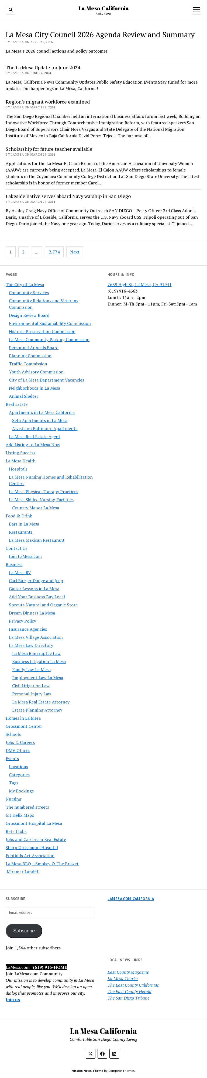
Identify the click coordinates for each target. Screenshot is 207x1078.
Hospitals (18, 469)
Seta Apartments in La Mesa (39, 420)
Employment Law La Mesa (37, 678)
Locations (18, 767)
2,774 (54, 252)
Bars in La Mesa (24, 524)
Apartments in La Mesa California (42, 412)
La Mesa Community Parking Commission (49, 339)
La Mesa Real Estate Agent (34, 437)
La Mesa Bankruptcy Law (36, 653)
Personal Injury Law (31, 694)
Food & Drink (19, 516)
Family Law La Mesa (31, 669)
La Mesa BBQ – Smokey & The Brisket (42, 864)
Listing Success (20, 453)
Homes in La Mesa (23, 718)
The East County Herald (129, 991)
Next (75, 252)
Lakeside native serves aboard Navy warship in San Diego (68, 196)
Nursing (13, 799)
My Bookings (21, 791)
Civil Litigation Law (31, 686)
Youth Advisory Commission (36, 372)
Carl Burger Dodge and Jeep (36, 580)
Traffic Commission (28, 364)
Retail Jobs (16, 831)
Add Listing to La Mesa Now (33, 445)
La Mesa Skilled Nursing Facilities (41, 500)
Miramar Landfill (23, 872)
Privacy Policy (22, 621)
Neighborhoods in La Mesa (34, 388)
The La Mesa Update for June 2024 (43, 67)
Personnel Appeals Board (33, 348)
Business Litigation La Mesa (39, 661)
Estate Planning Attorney (37, 710)
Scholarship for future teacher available (49, 149)
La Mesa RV (20, 572)
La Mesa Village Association (36, 637)
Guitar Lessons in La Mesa (34, 589)
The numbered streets (27, 807)
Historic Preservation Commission (42, 331)
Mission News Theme (87, 1071)
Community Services (29, 293)
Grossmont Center (24, 726)
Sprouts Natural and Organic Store (43, 605)
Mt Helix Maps (20, 815)
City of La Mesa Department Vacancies (46, 380)
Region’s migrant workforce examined (48, 101)
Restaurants (21, 532)
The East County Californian (134, 985)
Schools (13, 734)
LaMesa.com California (131, 898)
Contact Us (16, 548)
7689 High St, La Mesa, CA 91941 (140, 284)
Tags (13, 783)
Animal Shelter (23, 396)
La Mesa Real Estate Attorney (41, 702)
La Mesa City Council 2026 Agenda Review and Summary (100, 34)
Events (12, 758)
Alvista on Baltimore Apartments (44, 428)
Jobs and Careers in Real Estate (36, 839)
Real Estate (16, 404)
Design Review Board (29, 315)
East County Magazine (128, 972)
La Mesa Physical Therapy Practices (43, 492)
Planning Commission (30, 356)
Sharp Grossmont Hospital (32, 847)
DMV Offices (18, 750)
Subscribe (24, 930)
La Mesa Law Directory (31, 645)
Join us (13, 1000)
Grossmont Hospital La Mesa (34, 823)
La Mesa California (103, 8)
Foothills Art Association (30, 856)
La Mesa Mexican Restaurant (37, 540)
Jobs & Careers (20, 742)
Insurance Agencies (28, 629)
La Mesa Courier (123, 978)
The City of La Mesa (25, 284)
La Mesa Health (21, 461)
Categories (19, 775)
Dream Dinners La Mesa (32, 613)
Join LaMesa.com (25, 556)
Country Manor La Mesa (35, 508)
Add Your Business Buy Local (37, 597)
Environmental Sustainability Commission (50, 323)
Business (14, 564)
